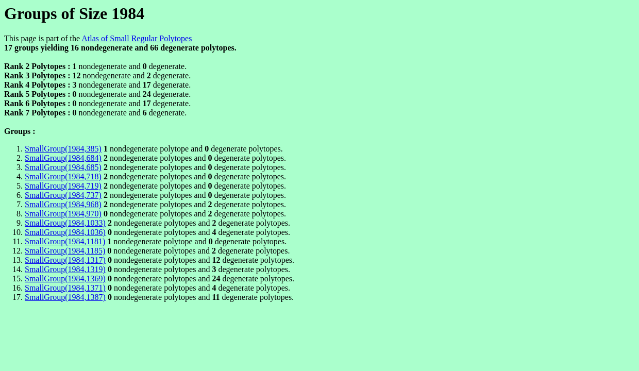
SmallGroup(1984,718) (63, 176)
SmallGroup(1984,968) (63, 204)
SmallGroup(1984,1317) (65, 260)
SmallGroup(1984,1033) (65, 222)
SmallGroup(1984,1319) (65, 269)
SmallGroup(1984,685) (63, 167)
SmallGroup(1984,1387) (65, 297)
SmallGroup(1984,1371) (65, 287)
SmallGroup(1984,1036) (65, 232)
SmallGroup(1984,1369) (65, 278)
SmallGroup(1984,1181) (65, 241)
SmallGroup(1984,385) (63, 148)
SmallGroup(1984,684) (63, 158)
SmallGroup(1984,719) (63, 185)
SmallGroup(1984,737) (63, 195)
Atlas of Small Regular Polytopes (136, 38)
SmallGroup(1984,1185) (65, 250)
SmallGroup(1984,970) (63, 213)
